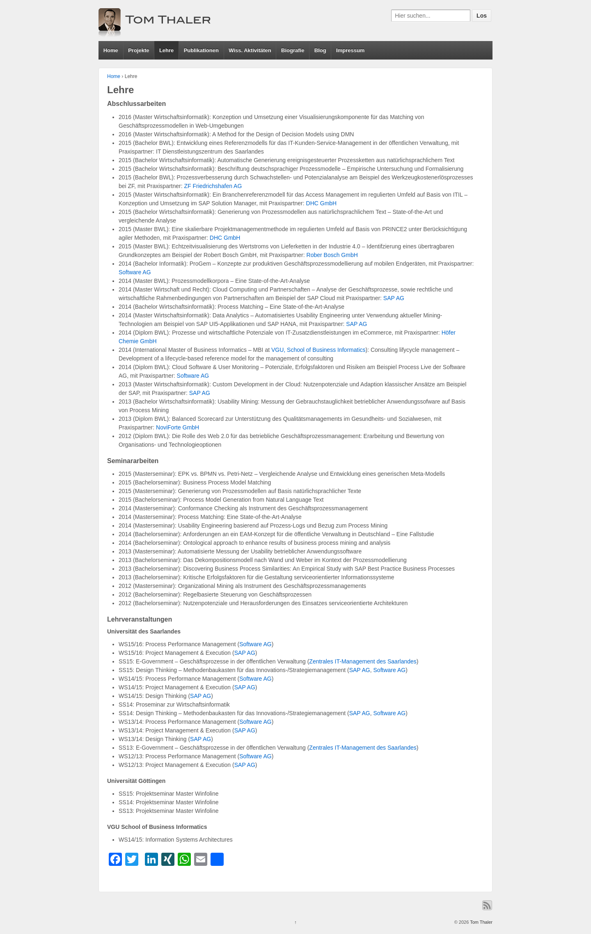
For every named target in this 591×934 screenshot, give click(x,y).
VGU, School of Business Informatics (318, 350)
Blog (320, 50)
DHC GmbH (321, 203)
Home (110, 50)
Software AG (135, 272)
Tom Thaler (480, 922)
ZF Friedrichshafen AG (213, 186)
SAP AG (393, 298)
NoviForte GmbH (177, 427)
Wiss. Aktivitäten (250, 50)
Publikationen (201, 50)
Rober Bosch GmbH (332, 255)
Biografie (292, 50)
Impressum (350, 50)
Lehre (166, 50)
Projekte (138, 50)
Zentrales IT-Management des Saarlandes (362, 661)
